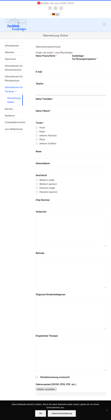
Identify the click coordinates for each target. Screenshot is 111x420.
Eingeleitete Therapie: (47, 335)
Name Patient (43, 110)
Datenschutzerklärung (62, 413)
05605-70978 (67, 3)
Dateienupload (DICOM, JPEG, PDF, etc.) (56, 384)
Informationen (12, 45)
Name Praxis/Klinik (46, 55)
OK (40, 413)
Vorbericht (41, 211)
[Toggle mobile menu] (104, 24)
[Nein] (107, 410)
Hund (42, 127)
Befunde (40, 253)
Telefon (39, 83)
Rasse (38, 151)
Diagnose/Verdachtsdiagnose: (51, 294)
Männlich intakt (47, 187)
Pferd (42, 139)
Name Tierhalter (45, 98)
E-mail (39, 71)
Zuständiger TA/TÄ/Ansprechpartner (84, 57)
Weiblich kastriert (48, 184)
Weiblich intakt (46, 180)
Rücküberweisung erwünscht (55, 377)
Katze (42, 131)
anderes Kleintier (48, 135)
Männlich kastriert (48, 191)
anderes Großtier (47, 143)
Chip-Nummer (43, 199)
